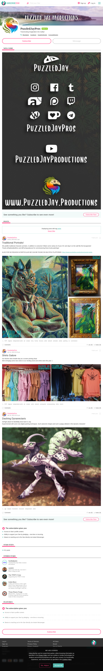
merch (61, 404)
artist (59, 228)
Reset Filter (51, 231)
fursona (41, 341)
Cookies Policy (67, 659)
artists (60, 341)
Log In (4, 641)
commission (74, 341)
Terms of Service (33, 641)
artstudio (55, 341)
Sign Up (4, 644)
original (10, 341)
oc (69, 341)
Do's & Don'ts (57, 646)
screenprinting (51, 404)
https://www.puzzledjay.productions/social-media (77, 252)
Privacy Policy (32, 644)
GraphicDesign (42, 35)
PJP (6, 341)
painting (65, 341)
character (21, 509)
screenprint (43, 404)
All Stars (56, 641)
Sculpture (33, 35)
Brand (55, 644)
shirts (57, 404)
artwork (50, 341)
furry (32, 341)
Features (5, 646)
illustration (15, 509)
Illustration (26, 35)
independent (28, 509)
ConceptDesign (53, 35)
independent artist (18, 341)
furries (36, 341)
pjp (5, 509)
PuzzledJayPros (12, 237)
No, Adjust (45, 665)
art (24, 341)
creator (28, 341)
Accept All (58, 665)
